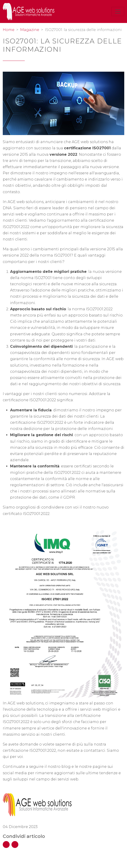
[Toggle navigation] (117, 11)
